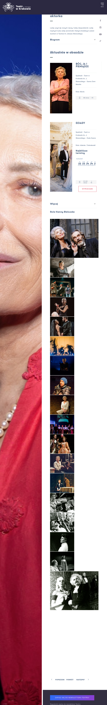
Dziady (80, 123)
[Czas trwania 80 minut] (79, 97)
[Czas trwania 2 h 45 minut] (79, 181)
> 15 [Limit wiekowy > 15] (92, 98)
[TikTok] (100, 42)
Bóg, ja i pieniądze (82, 65)
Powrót (70, 680)
